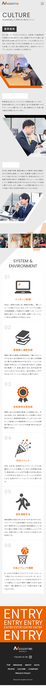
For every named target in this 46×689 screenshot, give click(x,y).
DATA (36, 668)
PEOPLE (11, 673)
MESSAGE (17, 668)
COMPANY (33, 673)
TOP (8, 668)
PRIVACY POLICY (23, 677)
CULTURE (21, 673)
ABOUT (28, 668)
